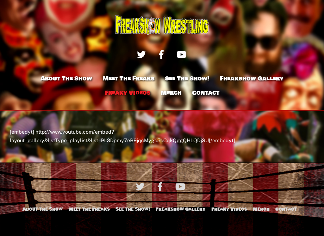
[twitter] (142, 54)
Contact (205, 92)
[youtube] (182, 54)
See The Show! (187, 78)
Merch (171, 92)
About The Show (66, 78)
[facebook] (162, 54)
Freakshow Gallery (252, 78)
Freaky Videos (128, 92)
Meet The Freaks (129, 78)
